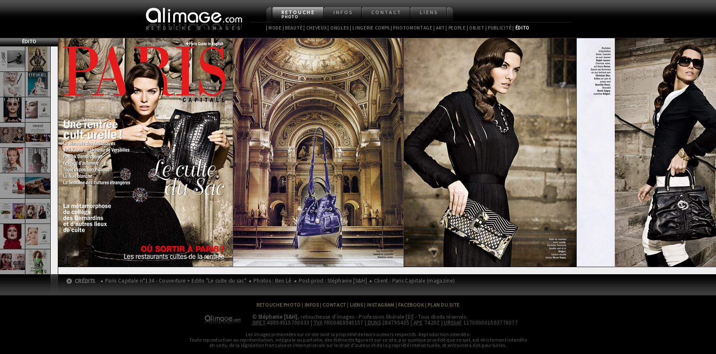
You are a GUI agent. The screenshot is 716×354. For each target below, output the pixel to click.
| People (455, 28)
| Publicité (498, 28)
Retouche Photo (278, 305)
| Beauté (293, 28)
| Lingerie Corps (370, 28)
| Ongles (338, 28)
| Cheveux (315, 28)
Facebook (411, 305)
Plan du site (443, 305)
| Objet (476, 28)
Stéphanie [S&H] (278, 316)
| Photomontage (412, 28)
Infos (343, 12)
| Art (439, 28)
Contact (386, 12)
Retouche (298, 14)
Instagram (380, 305)
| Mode (274, 28)
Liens (429, 12)
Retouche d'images (195, 28)
